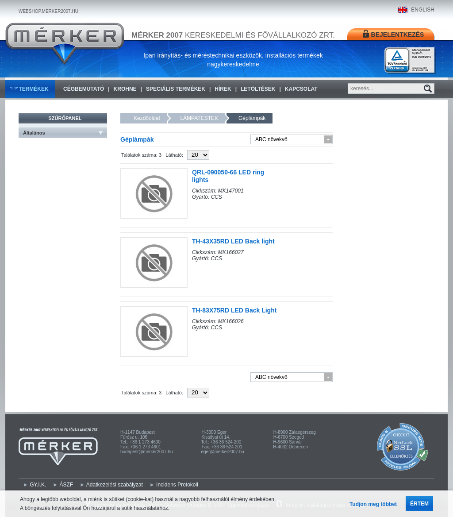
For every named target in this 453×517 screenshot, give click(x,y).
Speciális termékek (175, 89)
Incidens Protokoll (177, 485)
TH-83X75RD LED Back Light (234, 310)
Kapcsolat (301, 89)
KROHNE (125, 89)
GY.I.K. (38, 485)
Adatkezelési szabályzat (114, 485)
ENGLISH (422, 10)
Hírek (223, 89)
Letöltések (258, 89)
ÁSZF (66, 485)
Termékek (33, 89)
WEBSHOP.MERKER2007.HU (48, 11)
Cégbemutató (83, 89)
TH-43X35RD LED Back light (233, 241)
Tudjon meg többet (373, 504)
